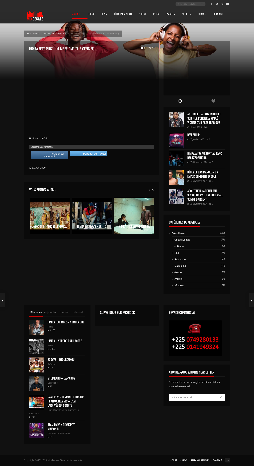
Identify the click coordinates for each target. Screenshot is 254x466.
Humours (218, 14)
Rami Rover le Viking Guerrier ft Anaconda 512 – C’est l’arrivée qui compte (66, 401)
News (104, 14)
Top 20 (90, 14)
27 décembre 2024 (197, 162)
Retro (156, 14)
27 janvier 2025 (195, 139)
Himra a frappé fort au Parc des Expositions (204, 155)
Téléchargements (123, 14)
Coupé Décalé (182, 239)
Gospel (178, 272)
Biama (180, 246)
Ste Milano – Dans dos (61, 378)
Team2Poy (65, 433)
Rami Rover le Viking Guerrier (62, 410)
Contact (217, 460)
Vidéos (142, 14)
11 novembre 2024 (197, 204)
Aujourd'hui (50, 312)
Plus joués (36, 312)
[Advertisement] (197, 68)
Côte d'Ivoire (178, 233)
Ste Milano (53, 383)
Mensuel (78, 312)
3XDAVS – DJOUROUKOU (61, 359)
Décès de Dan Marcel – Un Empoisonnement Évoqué (202, 174)
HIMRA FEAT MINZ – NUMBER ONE (66, 322)
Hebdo (64, 312)
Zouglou (178, 279)
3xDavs (51, 364)
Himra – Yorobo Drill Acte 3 (65, 341)
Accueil (76, 14)
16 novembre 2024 (197, 181)
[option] (50, 216)
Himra (35, 138)
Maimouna (180, 265)
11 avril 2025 (194, 127)
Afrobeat (179, 285)
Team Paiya (53, 433)
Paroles (171, 14)
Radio (202, 14)
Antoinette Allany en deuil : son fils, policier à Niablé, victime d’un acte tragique (203, 118)
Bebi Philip (193, 135)
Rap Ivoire (180, 259)
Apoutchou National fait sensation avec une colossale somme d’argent (205, 195)
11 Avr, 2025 (39, 167)
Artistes (186, 14)
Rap (176, 252)
